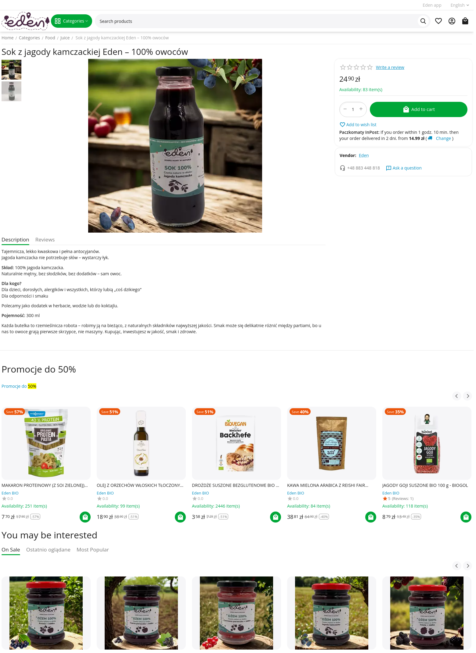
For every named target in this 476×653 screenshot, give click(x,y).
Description (15, 239)
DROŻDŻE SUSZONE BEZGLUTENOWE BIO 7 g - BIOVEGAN (235, 485)
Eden (364, 155)
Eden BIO (10, 493)
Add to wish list (358, 125)
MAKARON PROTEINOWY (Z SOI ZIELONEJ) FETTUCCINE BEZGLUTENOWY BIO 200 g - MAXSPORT (43, 485)
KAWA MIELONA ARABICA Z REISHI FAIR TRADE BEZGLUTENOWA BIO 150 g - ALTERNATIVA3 (326, 485)
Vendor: (348, 155)
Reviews (45, 239)
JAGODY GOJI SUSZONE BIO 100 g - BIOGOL (425, 485)
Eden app (432, 5)
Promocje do (19, 386)
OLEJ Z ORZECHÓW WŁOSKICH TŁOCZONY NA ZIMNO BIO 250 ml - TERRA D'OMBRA (138, 485)
